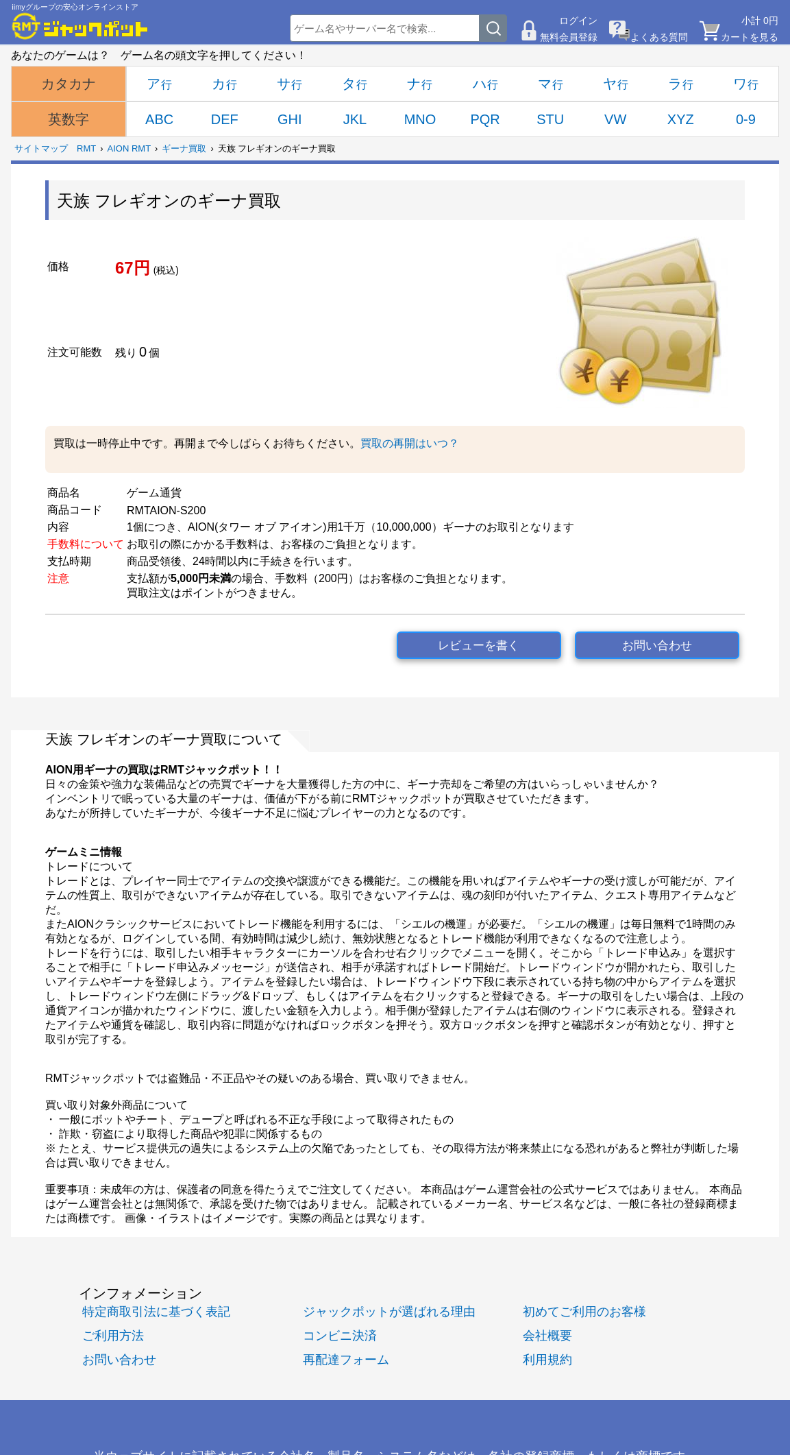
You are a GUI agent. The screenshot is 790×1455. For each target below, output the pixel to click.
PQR (484, 119)
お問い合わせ (657, 645)
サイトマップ (41, 148)
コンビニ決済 (340, 1335)
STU (550, 119)
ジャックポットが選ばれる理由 (389, 1311)
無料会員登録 (568, 37)
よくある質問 (659, 37)
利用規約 (547, 1359)
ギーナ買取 (184, 148)
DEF (224, 119)
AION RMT (129, 148)
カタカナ (68, 83)
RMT (86, 148)
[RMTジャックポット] (80, 26)
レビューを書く (478, 645)
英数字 (68, 119)
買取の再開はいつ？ (409, 443)
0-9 (746, 119)
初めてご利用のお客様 (584, 1311)
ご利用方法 (113, 1335)
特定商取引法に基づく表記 (156, 1311)
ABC (159, 119)
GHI (289, 119)
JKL (355, 119)
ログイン (578, 20)
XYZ (680, 119)
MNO (420, 119)
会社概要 (547, 1335)
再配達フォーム (346, 1359)
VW (615, 119)
